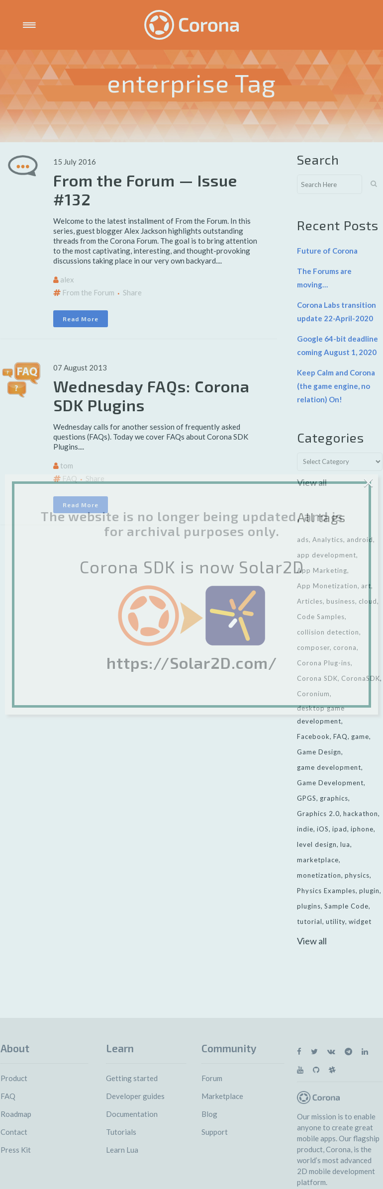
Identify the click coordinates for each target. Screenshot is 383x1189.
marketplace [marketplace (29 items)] (318, 860)
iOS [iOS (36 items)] (323, 829)
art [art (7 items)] (366, 586)
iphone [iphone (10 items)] (362, 829)
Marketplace (222, 1096)
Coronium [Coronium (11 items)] (313, 694)
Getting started (132, 1078)
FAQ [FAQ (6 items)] (340, 736)
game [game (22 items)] (360, 736)
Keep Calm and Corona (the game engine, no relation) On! (336, 386)
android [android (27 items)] (360, 540)
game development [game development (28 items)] (329, 767)
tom (66, 465)
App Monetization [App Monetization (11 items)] (327, 586)
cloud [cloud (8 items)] (368, 601)
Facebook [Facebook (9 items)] (313, 736)
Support (214, 1131)
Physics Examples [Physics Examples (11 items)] (326, 891)
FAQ (69, 478)
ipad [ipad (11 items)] (339, 829)
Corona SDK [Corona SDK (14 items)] (317, 678)
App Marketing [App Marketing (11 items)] (322, 570)
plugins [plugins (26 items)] (309, 906)
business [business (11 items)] (340, 601)
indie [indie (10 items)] (305, 829)
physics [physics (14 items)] (357, 875)
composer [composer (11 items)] (313, 647)
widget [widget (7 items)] (360, 921)
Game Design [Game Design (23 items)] (319, 752)
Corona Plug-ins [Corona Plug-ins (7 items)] (324, 663)
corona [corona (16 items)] (345, 647)
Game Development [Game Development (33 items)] (330, 783)
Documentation (132, 1113)
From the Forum (88, 292)
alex (67, 279)
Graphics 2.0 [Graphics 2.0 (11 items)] (318, 814)
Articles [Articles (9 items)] (310, 601)
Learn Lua (122, 1149)
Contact (13, 1131)
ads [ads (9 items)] (303, 540)
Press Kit (15, 1149)
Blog (209, 1113)
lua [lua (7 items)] (345, 844)
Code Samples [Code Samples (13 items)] (321, 617)
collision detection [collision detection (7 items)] (328, 632)
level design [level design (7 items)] (317, 844)
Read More (80, 318)
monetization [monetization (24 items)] (319, 875)
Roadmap (15, 1113)
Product (13, 1078)
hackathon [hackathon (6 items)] (360, 814)
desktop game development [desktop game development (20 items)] (321, 714)
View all (312, 482)
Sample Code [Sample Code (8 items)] (346, 906)
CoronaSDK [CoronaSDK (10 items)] (360, 678)
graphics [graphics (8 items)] (334, 798)
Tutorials (121, 1131)
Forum (211, 1078)
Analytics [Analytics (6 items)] (327, 540)
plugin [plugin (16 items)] (369, 891)
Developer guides (135, 1096)
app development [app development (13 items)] (326, 555)
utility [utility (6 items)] (335, 921)
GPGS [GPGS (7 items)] (306, 798)
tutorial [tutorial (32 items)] (309, 921)
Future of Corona (327, 250)
